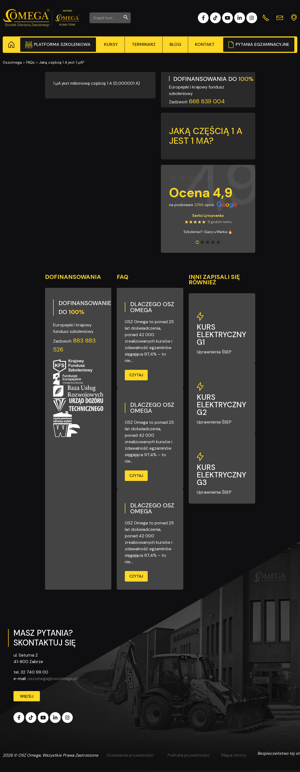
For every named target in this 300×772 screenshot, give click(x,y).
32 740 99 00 (34, 672)
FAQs (30, 62)
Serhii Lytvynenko (208, 215)
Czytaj (136, 375)
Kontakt (205, 44)
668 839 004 (207, 101)
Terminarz (144, 44)
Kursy (111, 44)
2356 (199, 204)
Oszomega (12, 62)
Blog (175, 44)
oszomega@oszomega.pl (52, 678)
